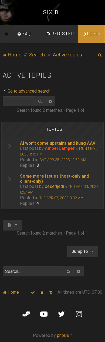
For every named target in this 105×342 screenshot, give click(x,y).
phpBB (63, 335)
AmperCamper (60, 148)
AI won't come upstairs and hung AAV (57, 143)
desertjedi (54, 186)
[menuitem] (24, 34)
